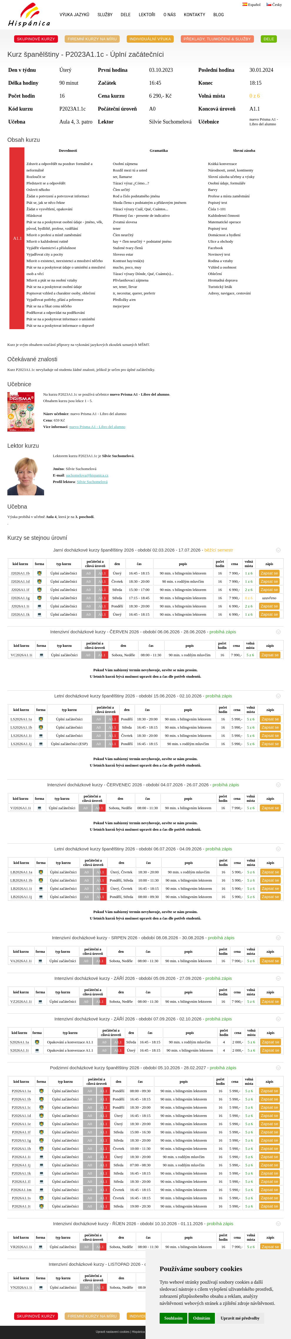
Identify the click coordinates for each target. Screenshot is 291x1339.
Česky (273, 4)
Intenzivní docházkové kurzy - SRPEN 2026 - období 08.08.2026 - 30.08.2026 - (166, 937)
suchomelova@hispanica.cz (87, 475)
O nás (169, 14)
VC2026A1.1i (21, 655)
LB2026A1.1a (21, 872)
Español (250, 4)
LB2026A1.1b (21, 880)
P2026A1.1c (21, 1107)
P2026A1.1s (21, 1198)
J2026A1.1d (20, 581)
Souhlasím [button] (173, 1318)
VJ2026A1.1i (20, 808)
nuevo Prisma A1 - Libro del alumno (97, 426)
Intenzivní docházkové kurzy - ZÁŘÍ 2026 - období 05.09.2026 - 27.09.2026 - (167, 978)
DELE (126, 14)
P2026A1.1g (21, 1140)
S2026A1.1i (19, 1050)
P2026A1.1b (21, 1099)
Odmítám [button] (201, 1318)
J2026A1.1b (20, 573)
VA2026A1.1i (20, 961)
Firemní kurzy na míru (92, 39)
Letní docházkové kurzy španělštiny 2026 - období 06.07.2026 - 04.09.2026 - (167, 848)
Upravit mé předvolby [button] (240, 1318)
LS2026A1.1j (21, 744)
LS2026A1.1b (21, 727)
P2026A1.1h (21, 1148)
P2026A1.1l (21, 1181)
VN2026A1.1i (21, 1287)
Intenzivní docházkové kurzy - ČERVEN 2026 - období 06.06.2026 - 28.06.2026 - (165, 631)
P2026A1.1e (21, 1124)
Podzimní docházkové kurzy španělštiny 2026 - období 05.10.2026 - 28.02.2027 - (165, 1067)
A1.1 (102, 573)
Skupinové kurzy (36, 39)
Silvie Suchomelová (92, 481)
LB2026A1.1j (21, 897)
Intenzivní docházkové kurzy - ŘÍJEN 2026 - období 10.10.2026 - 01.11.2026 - (167, 1223)
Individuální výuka (150, 39)
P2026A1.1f (21, 1132)
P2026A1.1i (21, 1157)
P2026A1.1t (21, 1206)
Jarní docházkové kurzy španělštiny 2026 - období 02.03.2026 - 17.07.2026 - (167, 549)
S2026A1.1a (19, 1042)
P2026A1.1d (21, 1115)
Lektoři (147, 14)
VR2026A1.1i (21, 1247)
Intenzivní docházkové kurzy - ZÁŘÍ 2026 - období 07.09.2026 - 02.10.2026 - (167, 1018)
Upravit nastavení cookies (113, 1331)
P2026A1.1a (21, 1091)
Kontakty (194, 14)
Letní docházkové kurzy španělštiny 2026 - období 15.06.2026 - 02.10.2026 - (167, 695)
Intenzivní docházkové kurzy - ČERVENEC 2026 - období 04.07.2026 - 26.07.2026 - (164, 784)
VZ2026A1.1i (21, 1001)
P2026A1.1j (21, 1165)
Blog (218, 14)
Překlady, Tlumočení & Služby (217, 39)
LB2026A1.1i (21, 888)
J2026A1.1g (20, 598)
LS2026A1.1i (21, 735)
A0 (88, 573)
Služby (105, 14)
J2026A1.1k (20, 614)
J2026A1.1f (20, 589)
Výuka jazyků (74, 14)
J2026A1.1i (20, 606)
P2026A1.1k (21, 1173)
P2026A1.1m (21, 1190)
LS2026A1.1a (21, 719)
